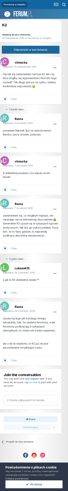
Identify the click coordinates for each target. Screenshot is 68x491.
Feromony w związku (39, 38)
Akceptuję (34, 484)
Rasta (19, 119)
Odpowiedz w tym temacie (30, 49)
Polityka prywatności (17, 478)
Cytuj (14, 98)
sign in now (31, 382)
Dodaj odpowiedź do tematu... (26, 400)
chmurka (24, 34)
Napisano (19, 66)
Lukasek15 (22, 268)
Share (30, 419)
